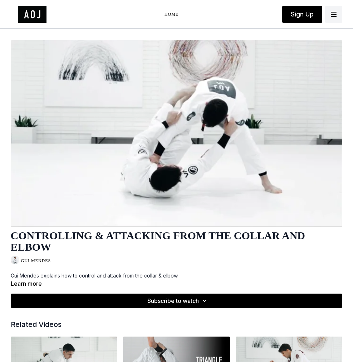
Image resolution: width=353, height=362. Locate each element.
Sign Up (302, 14)
